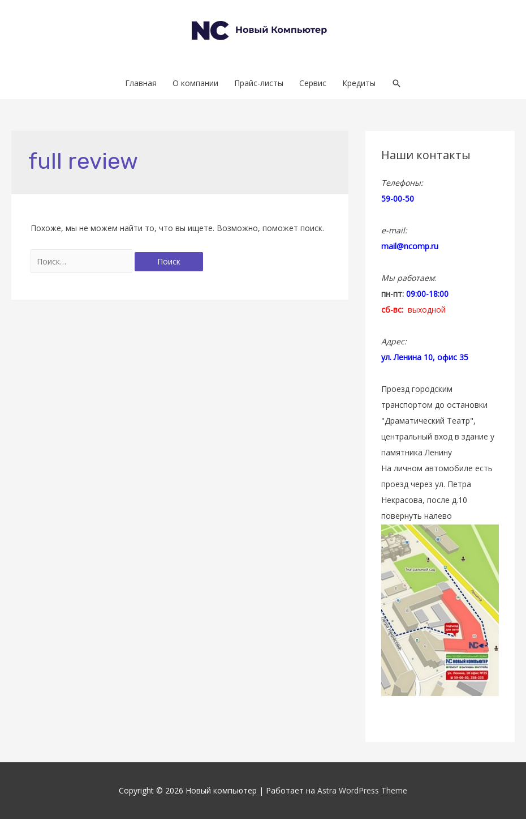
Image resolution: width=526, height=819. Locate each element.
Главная (141, 83)
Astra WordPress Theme (362, 790)
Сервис (312, 83)
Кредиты (359, 83)
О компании (195, 83)
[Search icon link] (396, 83)
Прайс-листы (258, 83)
